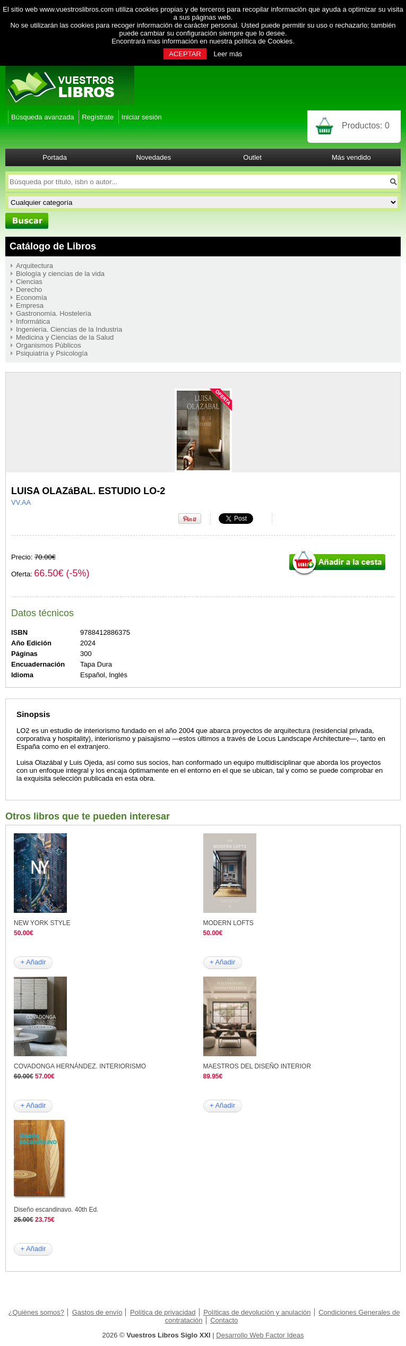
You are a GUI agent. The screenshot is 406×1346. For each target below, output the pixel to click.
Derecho (29, 290)
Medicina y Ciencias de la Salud (65, 337)
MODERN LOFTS (228, 923)
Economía (31, 297)
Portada (54, 157)
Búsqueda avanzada (42, 117)
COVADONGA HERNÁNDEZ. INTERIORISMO (80, 1066)
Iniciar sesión (142, 117)
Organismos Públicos (48, 345)
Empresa (30, 305)
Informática (33, 321)
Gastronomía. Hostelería (53, 313)
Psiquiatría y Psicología (52, 353)
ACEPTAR (185, 54)
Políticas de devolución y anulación (256, 1312)
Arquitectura (34, 266)
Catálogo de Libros (53, 246)
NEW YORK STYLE (42, 923)
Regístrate (98, 117)
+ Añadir (33, 962)
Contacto (224, 1320)
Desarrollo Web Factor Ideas (260, 1335)
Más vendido (351, 157)
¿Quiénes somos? (36, 1312)
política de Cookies (263, 41)
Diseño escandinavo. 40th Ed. (56, 1209)
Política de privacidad (163, 1312)
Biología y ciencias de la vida (60, 274)
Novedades (153, 157)
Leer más (227, 54)
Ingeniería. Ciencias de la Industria (69, 329)
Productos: (366, 125)
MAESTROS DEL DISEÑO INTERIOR (257, 1066)
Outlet (252, 157)
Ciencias (29, 282)
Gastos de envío (97, 1312)
